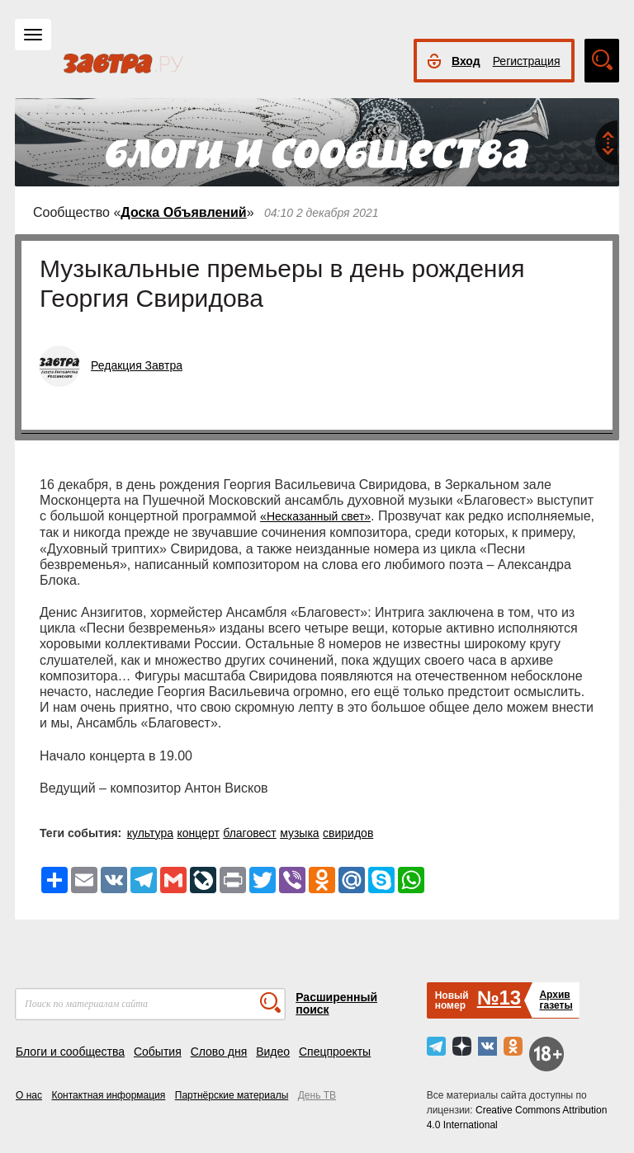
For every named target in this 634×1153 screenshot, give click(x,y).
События (158, 1051)
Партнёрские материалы (232, 1095)
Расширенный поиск (336, 1003)
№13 (499, 997)
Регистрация (527, 61)
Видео (273, 1051)
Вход (466, 61)
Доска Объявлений (183, 212)
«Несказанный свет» (315, 516)
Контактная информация (108, 1095)
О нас (29, 1095)
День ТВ (317, 1095)
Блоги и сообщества (70, 1051)
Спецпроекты (335, 1051)
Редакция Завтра (136, 365)
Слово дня (219, 1051)
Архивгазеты (555, 1000)
